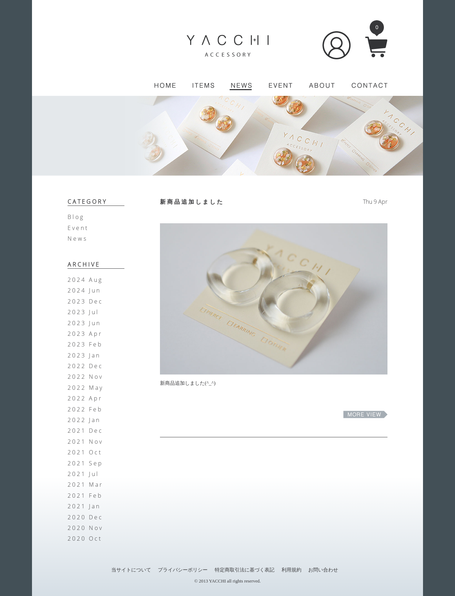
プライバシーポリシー (183, 570)
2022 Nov (85, 377)
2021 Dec (85, 430)
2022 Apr (85, 398)
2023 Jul (83, 312)
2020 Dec (85, 517)
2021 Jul (83, 474)
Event (78, 228)
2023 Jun (84, 323)
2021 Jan (84, 506)
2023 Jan (84, 355)
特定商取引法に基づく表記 (244, 570)
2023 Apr (85, 334)
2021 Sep (85, 463)
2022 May (85, 388)
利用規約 (291, 570)
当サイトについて (131, 570)
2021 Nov (85, 441)
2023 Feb (85, 344)
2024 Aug (85, 280)
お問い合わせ (323, 570)
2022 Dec (85, 366)
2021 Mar (85, 484)
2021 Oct (85, 452)
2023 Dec (85, 301)
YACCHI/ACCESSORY (228, 46)
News (77, 238)
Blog (76, 217)
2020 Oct (85, 538)
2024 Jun (84, 290)
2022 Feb (85, 409)
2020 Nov (85, 528)
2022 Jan (84, 420)
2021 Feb (85, 495)
